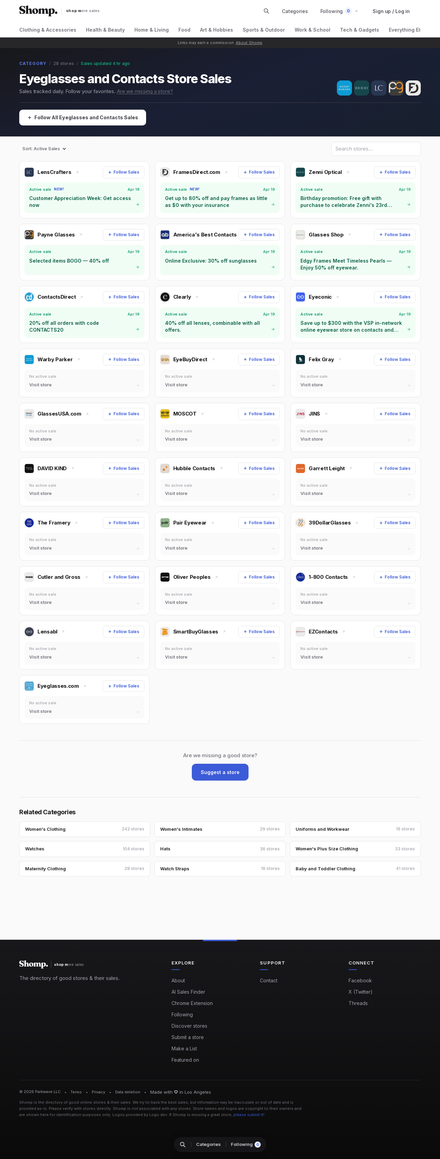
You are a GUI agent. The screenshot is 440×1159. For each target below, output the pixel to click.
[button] (339, 11)
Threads (358, 1003)
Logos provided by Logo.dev (139, 1114)
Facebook (360, 980)
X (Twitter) (361, 991)
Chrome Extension (192, 1003)
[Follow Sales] (123, 172)
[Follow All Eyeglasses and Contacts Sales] (86, 118)
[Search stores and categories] (266, 11)
